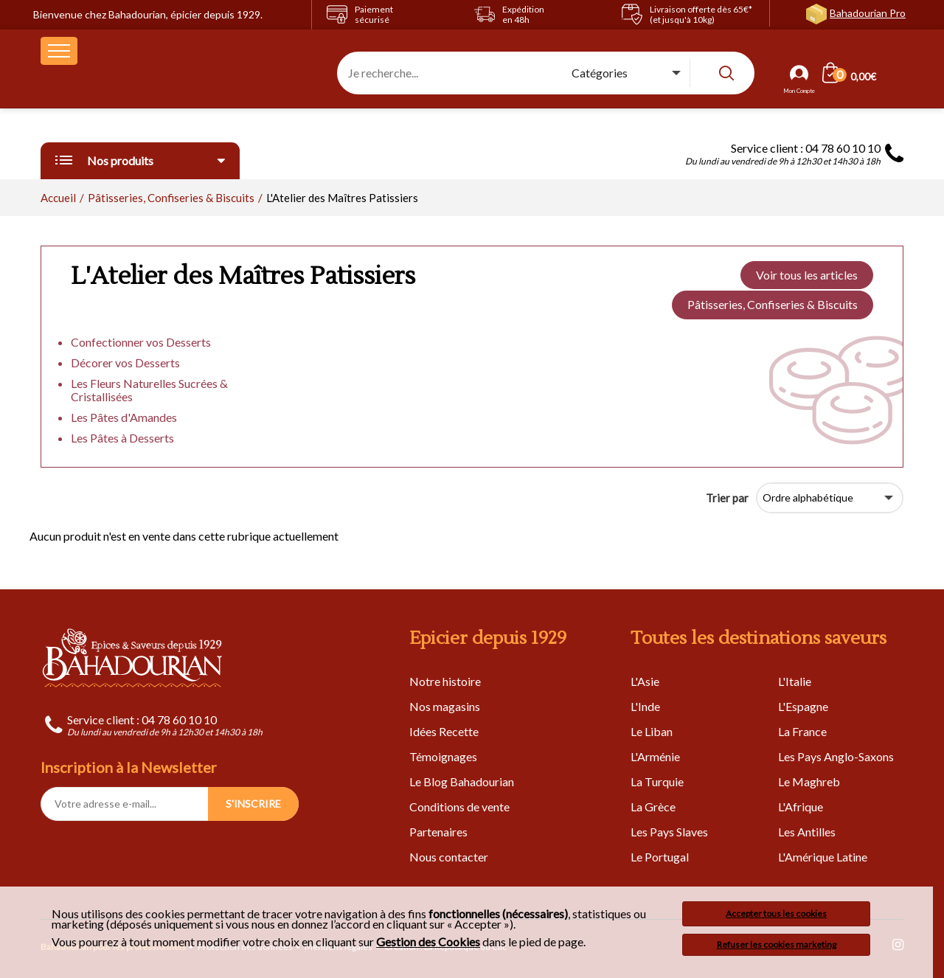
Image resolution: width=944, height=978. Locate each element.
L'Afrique (800, 807)
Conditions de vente (459, 807)
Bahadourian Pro (868, 13)
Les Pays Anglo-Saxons (836, 756)
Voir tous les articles (807, 275)
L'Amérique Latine (822, 857)
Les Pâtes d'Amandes (124, 417)
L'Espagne (803, 706)
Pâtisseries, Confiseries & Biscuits (772, 304)
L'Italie (794, 681)
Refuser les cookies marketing (776, 944)
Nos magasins (444, 706)
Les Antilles (807, 832)
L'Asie (645, 681)
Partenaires (438, 832)
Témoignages (443, 756)
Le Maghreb (809, 781)
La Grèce (653, 807)
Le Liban (652, 731)
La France (802, 731)
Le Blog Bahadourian (461, 781)
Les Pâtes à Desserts (122, 438)
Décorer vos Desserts (125, 363)
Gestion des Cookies (428, 942)
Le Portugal (660, 857)
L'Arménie (655, 756)
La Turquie (657, 781)
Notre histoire (445, 681)
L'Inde (645, 706)
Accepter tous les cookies (776, 913)
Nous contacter (448, 857)
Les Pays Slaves (669, 832)
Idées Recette (444, 731)
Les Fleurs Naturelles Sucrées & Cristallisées (149, 389)
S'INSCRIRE (253, 803)
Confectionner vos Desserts (141, 342)
